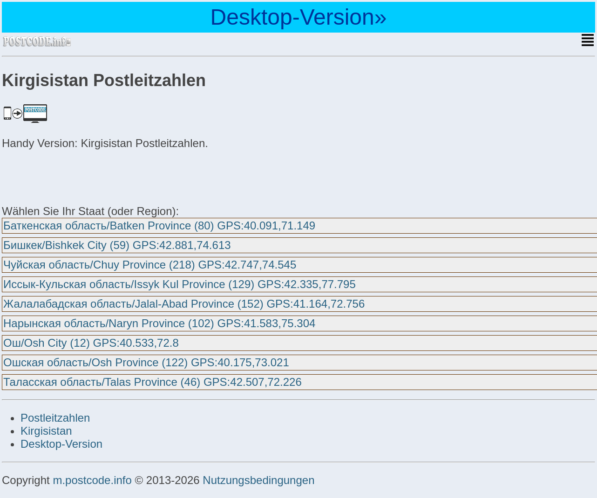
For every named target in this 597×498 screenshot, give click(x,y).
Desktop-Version (61, 443)
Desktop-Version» (298, 17)
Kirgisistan (46, 430)
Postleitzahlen (55, 417)
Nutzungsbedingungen (258, 480)
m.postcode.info (92, 480)
